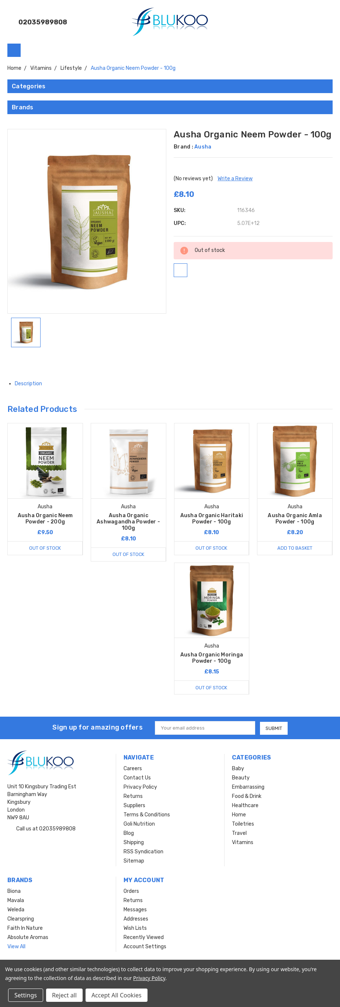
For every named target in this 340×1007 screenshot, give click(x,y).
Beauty (241, 778)
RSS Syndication (143, 852)
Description (31, 383)
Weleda (15, 910)
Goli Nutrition (139, 824)
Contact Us (137, 778)
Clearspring (20, 919)
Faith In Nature (25, 928)
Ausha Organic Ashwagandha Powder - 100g (128, 521)
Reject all (64, 995)
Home (239, 815)
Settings (25, 995)
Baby (238, 768)
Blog (129, 833)
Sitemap (134, 861)
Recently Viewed (144, 937)
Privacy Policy (140, 787)
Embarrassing (248, 787)
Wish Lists (135, 928)
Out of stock (45, 548)
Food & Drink (246, 796)
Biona (14, 891)
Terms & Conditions (147, 815)
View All (16, 946)
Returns (133, 796)
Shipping (134, 842)
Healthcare (245, 805)
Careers (133, 768)
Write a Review (235, 178)
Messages (135, 910)
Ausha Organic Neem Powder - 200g (45, 518)
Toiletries (243, 824)
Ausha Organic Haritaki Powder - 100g (211, 518)
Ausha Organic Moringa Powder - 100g (211, 658)
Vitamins (242, 842)
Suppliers (134, 805)
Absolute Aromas (27, 937)
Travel (239, 833)
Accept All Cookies (116, 995)
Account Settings (145, 946)
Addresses (136, 919)
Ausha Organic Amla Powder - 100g (295, 518)
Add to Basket (294, 548)
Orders (131, 891)
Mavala (15, 900)
